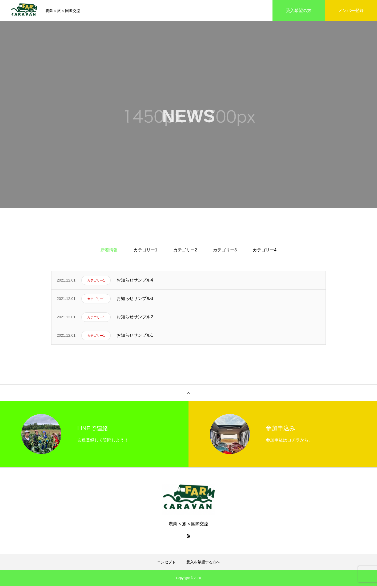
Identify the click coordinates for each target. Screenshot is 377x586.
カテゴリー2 (185, 250)
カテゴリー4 (264, 250)
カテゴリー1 (145, 250)
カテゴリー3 (225, 250)
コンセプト (166, 562)
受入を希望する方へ (203, 562)
